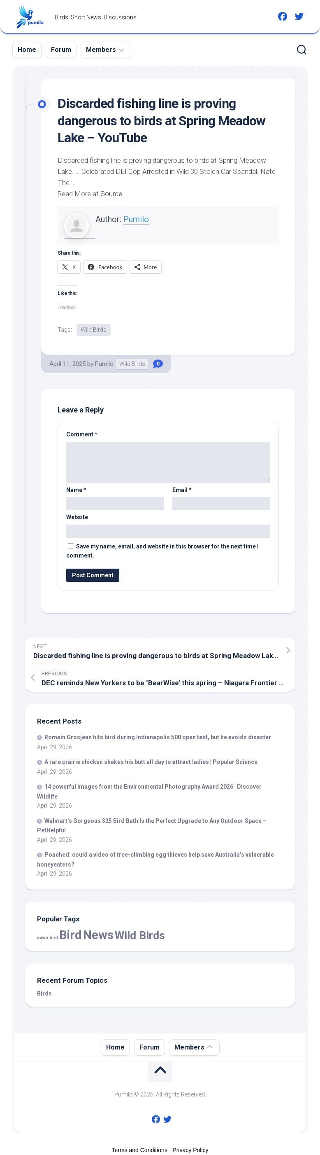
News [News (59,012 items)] (98, 935)
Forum (61, 50)
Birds (44, 993)
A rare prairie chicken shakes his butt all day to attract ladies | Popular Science (150, 762)
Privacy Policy (190, 1150)
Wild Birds (94, 329)
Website (77, 517)
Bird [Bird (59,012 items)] (70, 935)
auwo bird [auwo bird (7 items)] (47, 937)
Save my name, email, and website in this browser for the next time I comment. (162, 551)
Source (111, 194)
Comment (81, 434)
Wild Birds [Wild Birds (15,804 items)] (140, 935)
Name (76, 490)
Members (101, 50)
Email (182, 490)
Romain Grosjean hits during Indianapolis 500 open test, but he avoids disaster (157, 737)
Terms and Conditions (139, 1150)
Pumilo (136, 219)
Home (27, 50)
